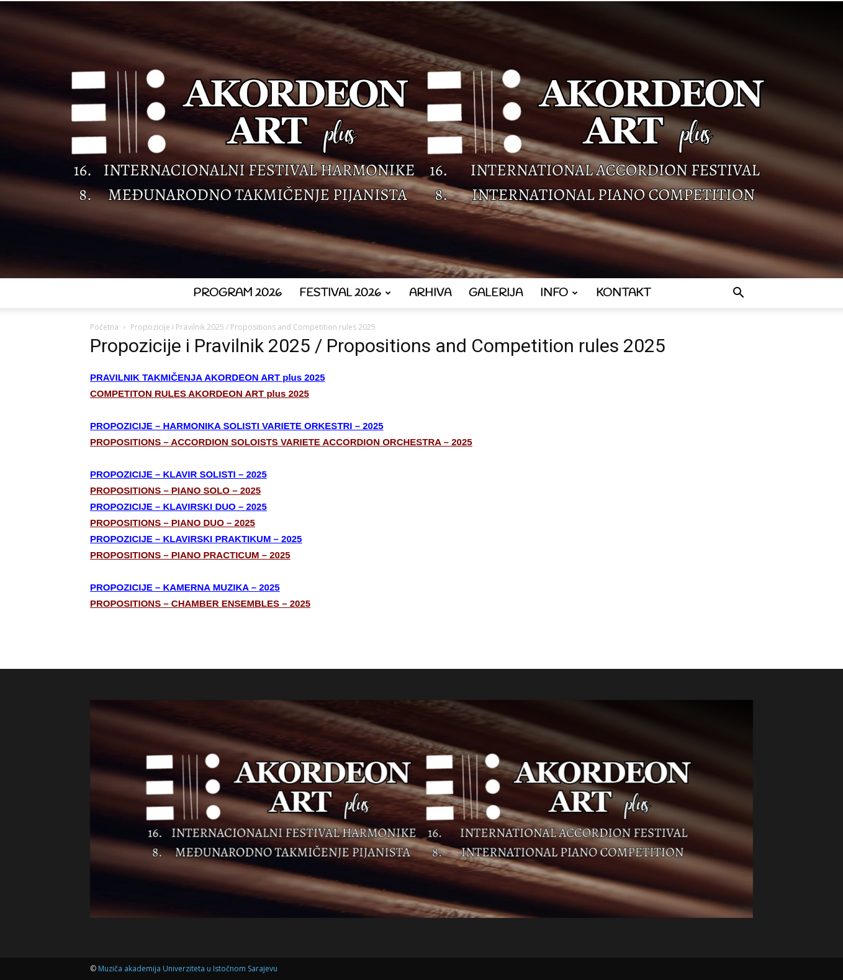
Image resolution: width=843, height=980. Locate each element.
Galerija (496, 293)
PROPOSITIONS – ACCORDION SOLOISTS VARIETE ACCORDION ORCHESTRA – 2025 (281, 442)
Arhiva (430, 293)
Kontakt (623, 293)
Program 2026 (237, 293)
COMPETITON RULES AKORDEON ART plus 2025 (199, 393)
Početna (104, 327)
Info (559, 293)
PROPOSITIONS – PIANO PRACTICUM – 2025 (190, 555)
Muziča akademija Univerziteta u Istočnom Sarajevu (187, 968)
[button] (738, 294)
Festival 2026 (345, 293)
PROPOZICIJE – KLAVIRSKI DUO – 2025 (178, 506)
